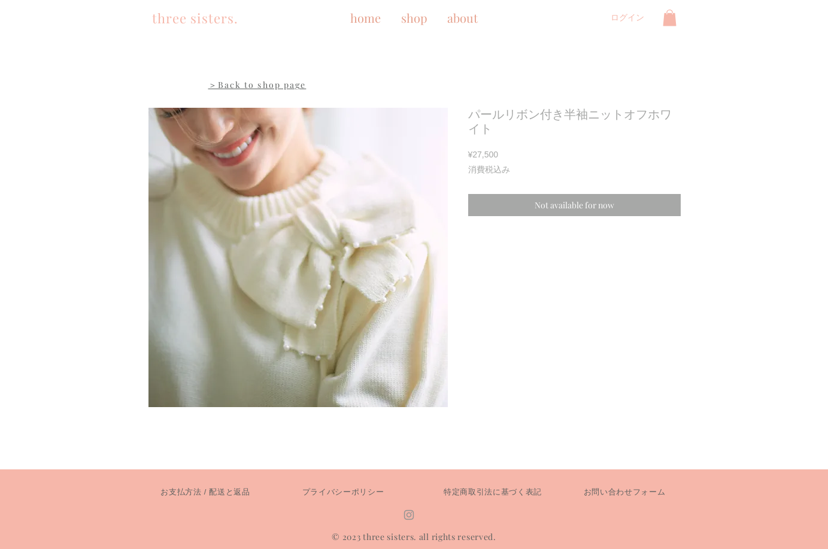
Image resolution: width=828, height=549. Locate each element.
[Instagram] (408, 514)
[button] (670, 18)
